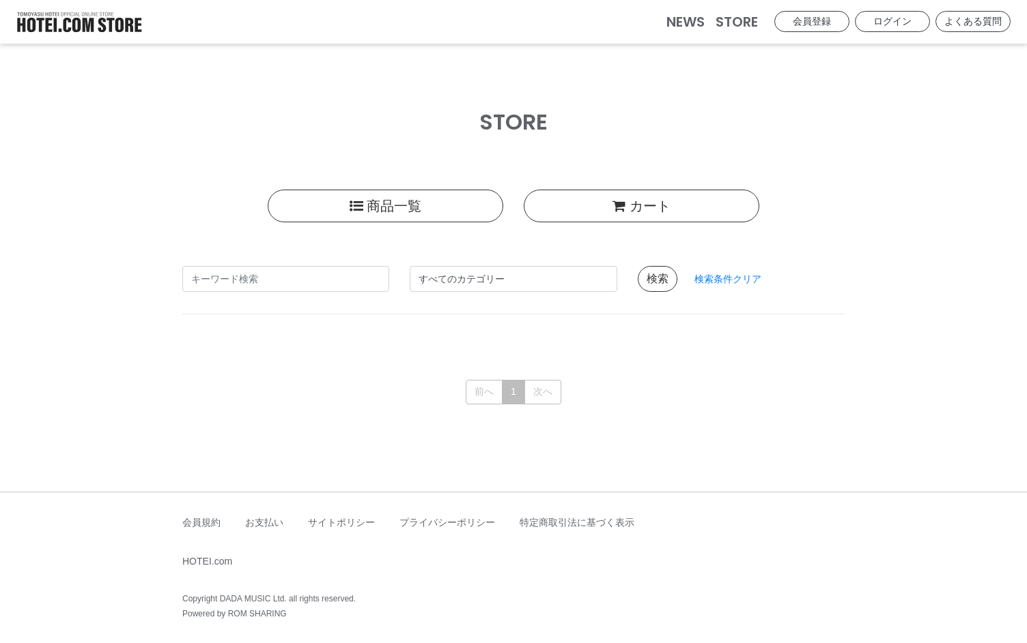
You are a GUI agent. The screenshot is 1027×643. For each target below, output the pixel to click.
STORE (737, 22)
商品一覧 (386, 205)
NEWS (685, 22)
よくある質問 (973, 21)
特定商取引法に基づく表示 (577, 522)
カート (642, 205)
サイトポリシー (341, 522)
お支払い (264, 522)
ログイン (892, 21)
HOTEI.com (207, 561)
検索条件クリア (727, 278)
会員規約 (201, 522)
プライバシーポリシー (447, 522)
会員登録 (812, 21)
